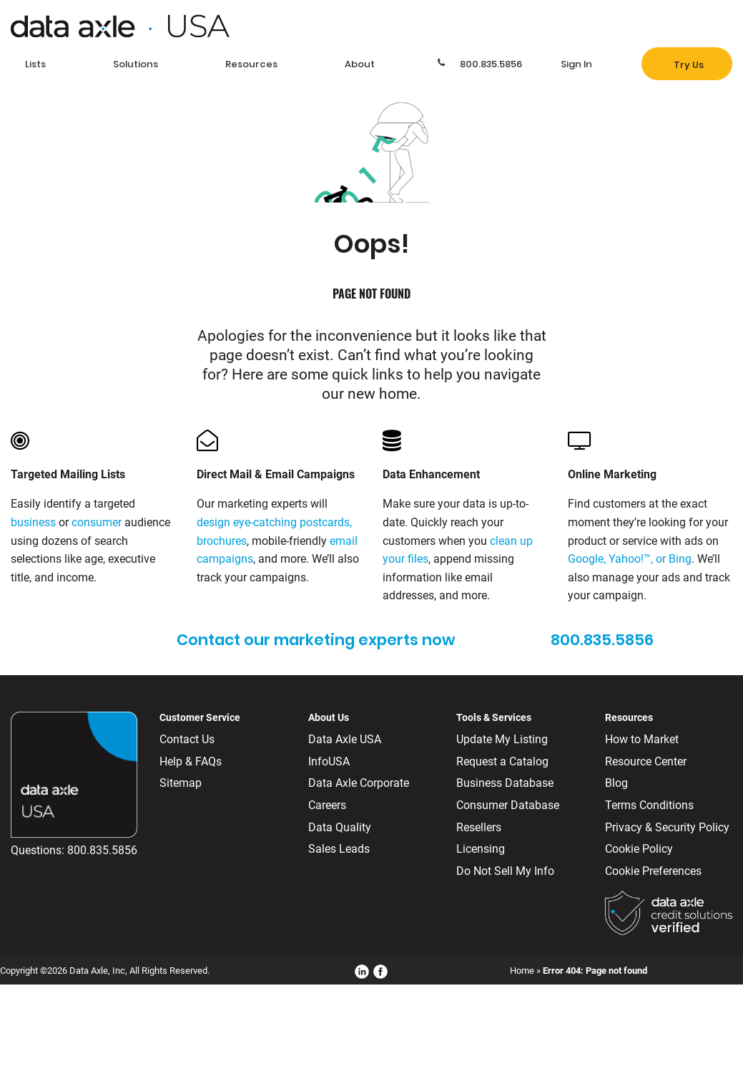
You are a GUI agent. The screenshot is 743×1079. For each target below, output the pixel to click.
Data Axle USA (344, 739)
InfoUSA (329, 761)
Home (522, 970)
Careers (327, 805)
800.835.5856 (102, 850)
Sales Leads (339, 849)
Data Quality (339, 827)
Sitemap (180, 783)
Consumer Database (507, 805)
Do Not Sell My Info (505, 871)
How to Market (642, 739)
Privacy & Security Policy (667, 827)
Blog (616, 783)
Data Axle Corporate (358, 783)
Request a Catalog (502, 761)
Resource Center (646, 761)
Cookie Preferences (653, 871)
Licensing (480, 849)
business (33, 522)
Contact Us (187, 739)
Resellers (478, 827)
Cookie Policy (639, 849)
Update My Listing (502, 739)
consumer (97, 522)
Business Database (504, 783)
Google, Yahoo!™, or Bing (630, 559)
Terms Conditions (649, 805)
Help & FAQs (190, 761)
